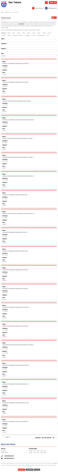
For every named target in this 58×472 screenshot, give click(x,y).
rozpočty (27, 35)
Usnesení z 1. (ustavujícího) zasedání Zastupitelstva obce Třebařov (19, 119)
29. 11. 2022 (5, 161)
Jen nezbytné (29, 469)
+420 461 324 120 (39, 8)
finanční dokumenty (18, 35)
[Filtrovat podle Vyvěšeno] (29, 46)
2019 (24, 33)
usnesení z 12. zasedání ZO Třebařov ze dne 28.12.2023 (16, 365)
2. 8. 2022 (4, 86)
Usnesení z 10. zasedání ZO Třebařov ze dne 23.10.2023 (16, 307)
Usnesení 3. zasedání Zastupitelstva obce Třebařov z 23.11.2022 (18, 157)
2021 (34, 33)
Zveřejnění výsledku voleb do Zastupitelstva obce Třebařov (17, 100)
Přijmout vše (21, 469)
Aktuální (4, 74)
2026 (9, 35)
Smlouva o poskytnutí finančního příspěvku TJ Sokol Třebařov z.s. (19, 213)
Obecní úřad (8, 12)
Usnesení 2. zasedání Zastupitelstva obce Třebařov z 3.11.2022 (18, 138)
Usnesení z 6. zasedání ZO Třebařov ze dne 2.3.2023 (15, 232)
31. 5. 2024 (4, 425)
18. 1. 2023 (4, 198)
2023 (44, 33)
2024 (49, 33)
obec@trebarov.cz (52, 8)
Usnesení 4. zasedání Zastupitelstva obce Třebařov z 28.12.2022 (18, 175)
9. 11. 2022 (4, 142)
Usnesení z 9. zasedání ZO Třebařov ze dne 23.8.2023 (16, 288)
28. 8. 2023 (5, 292)
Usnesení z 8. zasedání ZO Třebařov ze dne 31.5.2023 (16, 269)
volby (34, 35)
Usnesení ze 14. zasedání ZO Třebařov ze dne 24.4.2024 (15, 402)
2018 (19, 33)
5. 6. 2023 (4, 273)
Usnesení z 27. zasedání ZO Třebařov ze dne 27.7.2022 (16, 82)
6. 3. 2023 (4, 236)
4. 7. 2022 (4, 67)
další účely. (55, 463)
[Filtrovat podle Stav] (29, 56)
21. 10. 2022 (5, 123)
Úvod (2, 12)
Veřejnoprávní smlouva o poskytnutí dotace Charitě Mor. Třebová (18, 344)
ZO (48, 35)
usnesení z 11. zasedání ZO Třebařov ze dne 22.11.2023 (16, 326)
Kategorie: (3, 32)
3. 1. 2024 (4, 369)
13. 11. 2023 (5, 311)
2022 (39, 33)
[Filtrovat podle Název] (29, 41)
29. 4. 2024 (5, 406)
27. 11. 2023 (5, 330)
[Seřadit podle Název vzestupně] (5, 38)
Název (2, 38)
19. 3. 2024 (4, 388)
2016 (9, 33)
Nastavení (37, 469)
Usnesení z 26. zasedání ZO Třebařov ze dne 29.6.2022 (16, 63)
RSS (54, 17)
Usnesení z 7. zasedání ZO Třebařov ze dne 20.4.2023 (16, 251)
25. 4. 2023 (5, 255)
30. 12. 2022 (5, 180)
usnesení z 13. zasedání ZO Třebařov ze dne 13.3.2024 (16, 383)
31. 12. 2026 (5, 353)
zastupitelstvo (41, 35)
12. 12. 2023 (5, 348)
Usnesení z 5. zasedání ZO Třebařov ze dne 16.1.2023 (15, 194)
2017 (14, 33)
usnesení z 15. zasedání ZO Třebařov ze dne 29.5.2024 (16, 421)
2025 (4, 35)
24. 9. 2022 (5, 105)
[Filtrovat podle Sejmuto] (29, 51)
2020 (29, 33)
